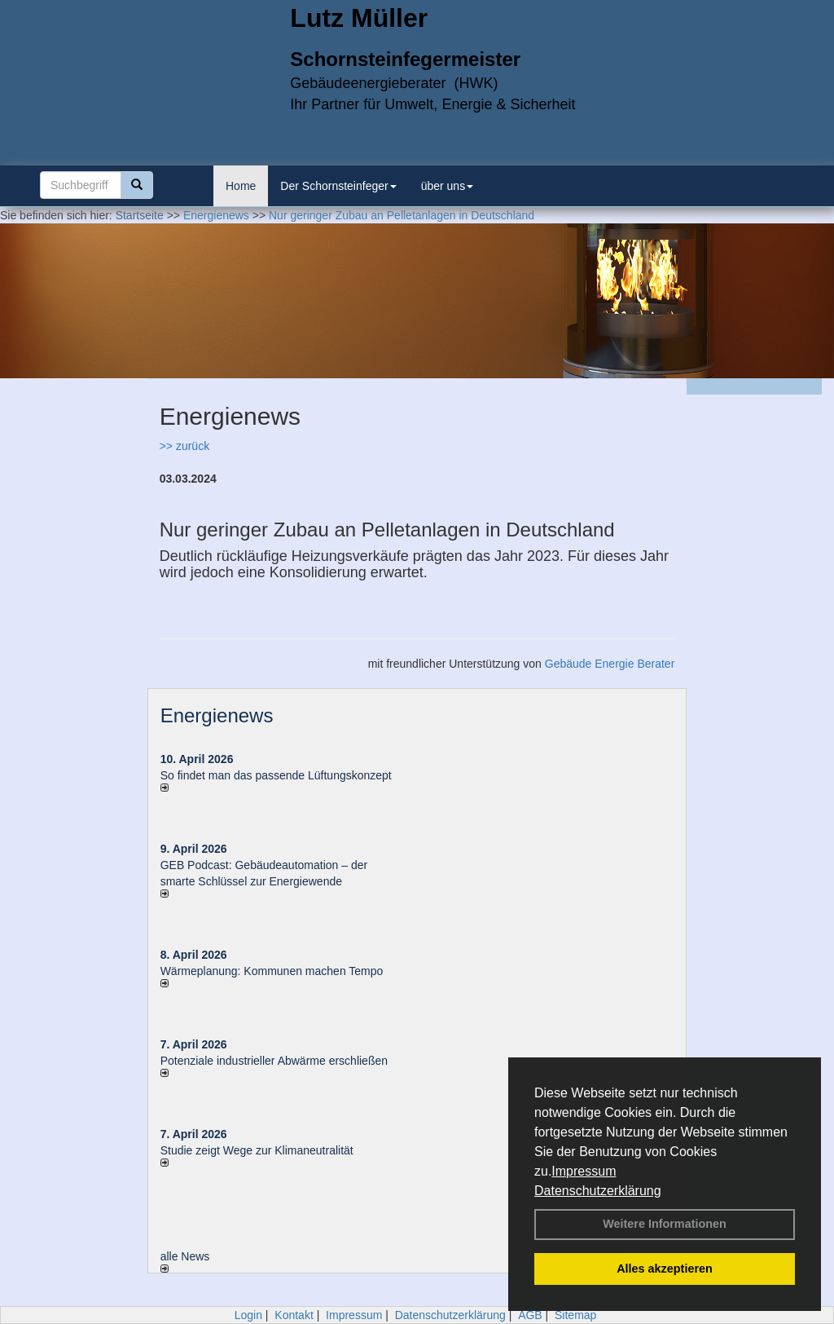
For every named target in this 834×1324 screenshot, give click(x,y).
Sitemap (575, 1315)
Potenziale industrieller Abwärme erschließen (274, 1060)
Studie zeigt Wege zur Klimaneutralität (256, 1150)
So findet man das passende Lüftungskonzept (276, 775)
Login (248, 1315)
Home (241, 185)
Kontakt (293, 1315)
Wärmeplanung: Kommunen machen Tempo (272, 971)
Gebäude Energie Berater (610, 663)
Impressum (583, 1171)
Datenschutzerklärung (597, 1191)
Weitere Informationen (664, 1223)
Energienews (217, 715)
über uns (447, 185)
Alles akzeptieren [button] (665, 1268)
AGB (530, 1315)
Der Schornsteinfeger (338, 185)
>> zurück (184, 445)
